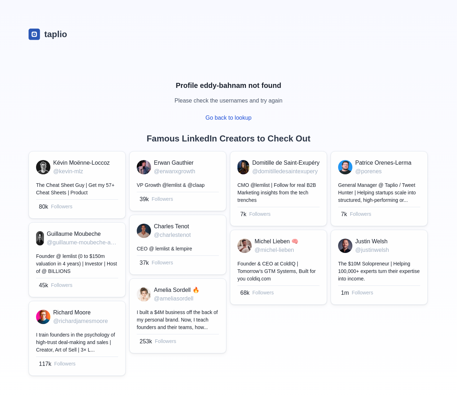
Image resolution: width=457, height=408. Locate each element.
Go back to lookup (229, 118)
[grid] (228, 265)
